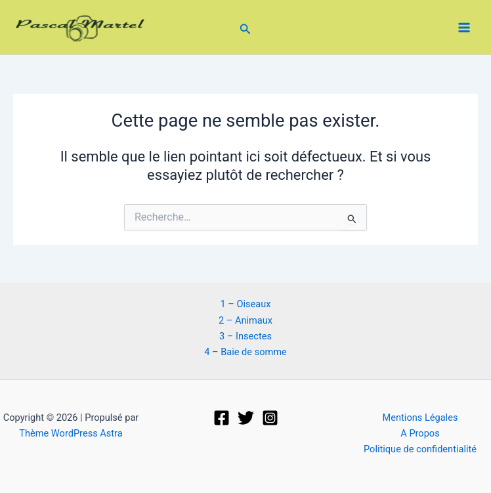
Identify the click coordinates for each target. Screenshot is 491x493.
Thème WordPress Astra (70, 433)
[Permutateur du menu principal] (464, 27)
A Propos (419, 433)
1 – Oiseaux (245, 304)
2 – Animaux (245, 320)
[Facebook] (221, 418)
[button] (245, 27)
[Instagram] (270, 418)
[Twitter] (246, 418)
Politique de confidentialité (420, 449)
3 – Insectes (245, 336)
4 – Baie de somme (245, 352)
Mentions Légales (420, 417)
